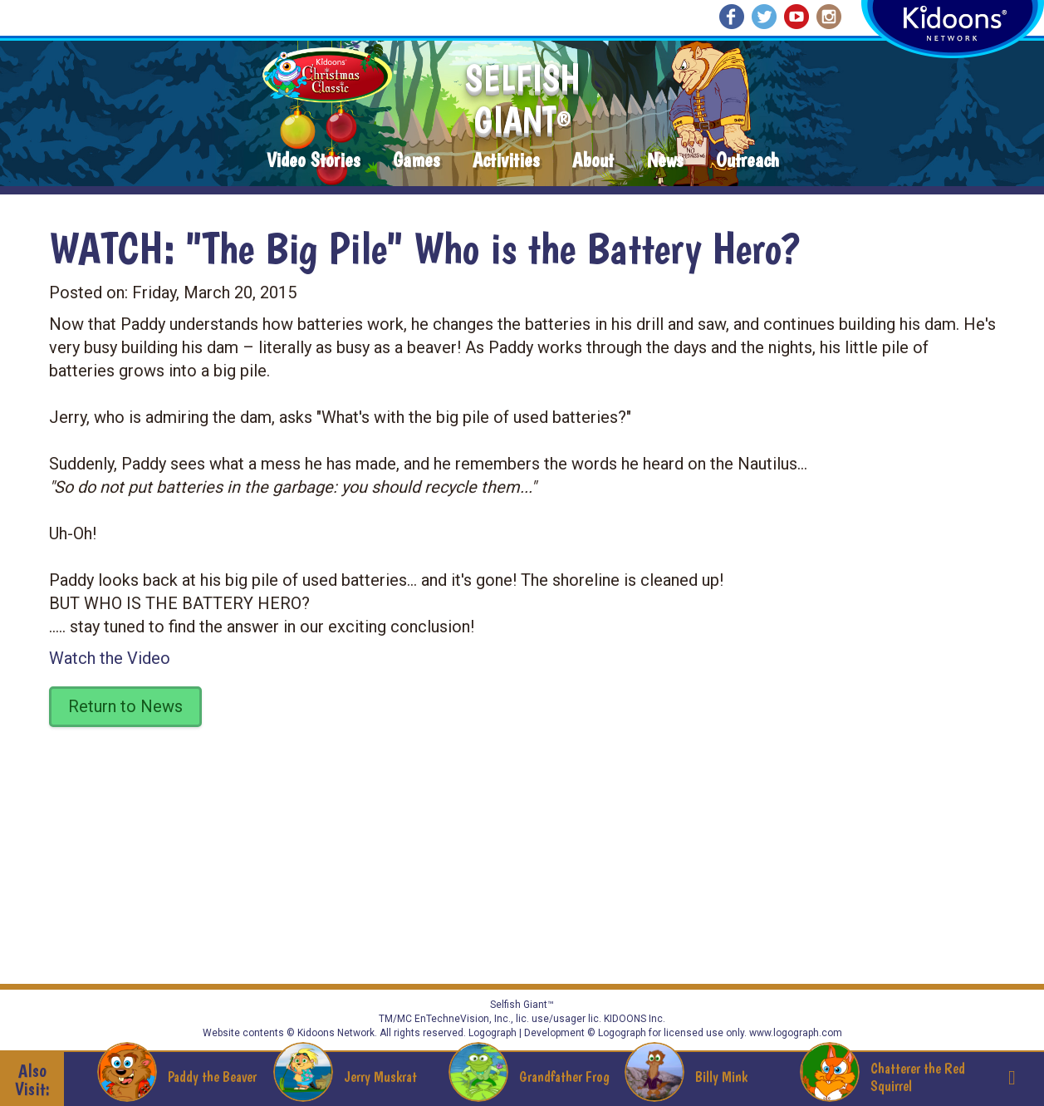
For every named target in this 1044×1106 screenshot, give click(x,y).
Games (416, 161)
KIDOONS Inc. (634, 1019)
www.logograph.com (794, 1033)
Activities (506, 161)
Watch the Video (109, 658)
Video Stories (313, 161)
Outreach (747, 161)
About (593, 161)
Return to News (125, 706)
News (665, 161)
